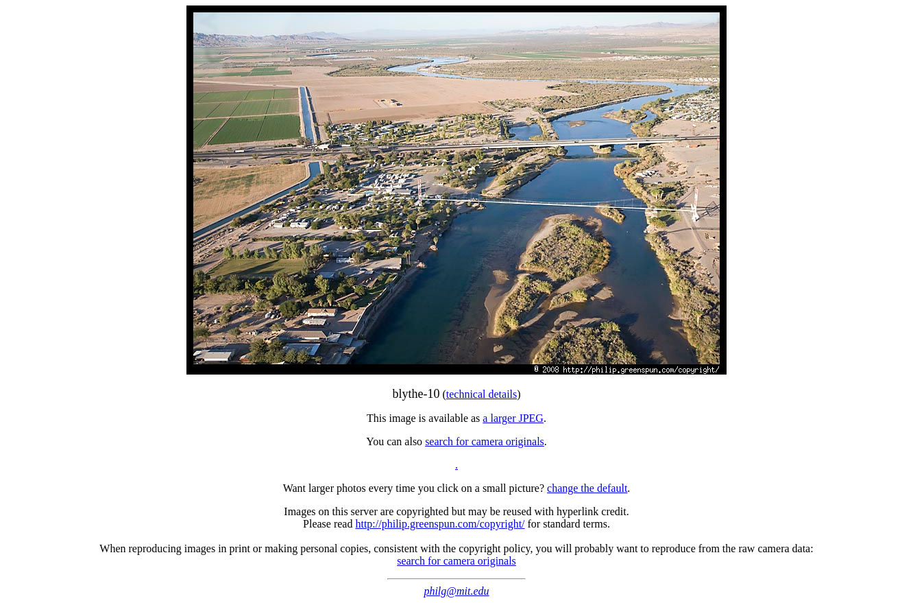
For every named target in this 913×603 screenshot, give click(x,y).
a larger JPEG (513, 418)
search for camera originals (484, 441)
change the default (587, 488)
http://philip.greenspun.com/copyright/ (439, 524)
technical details (482, 394)
